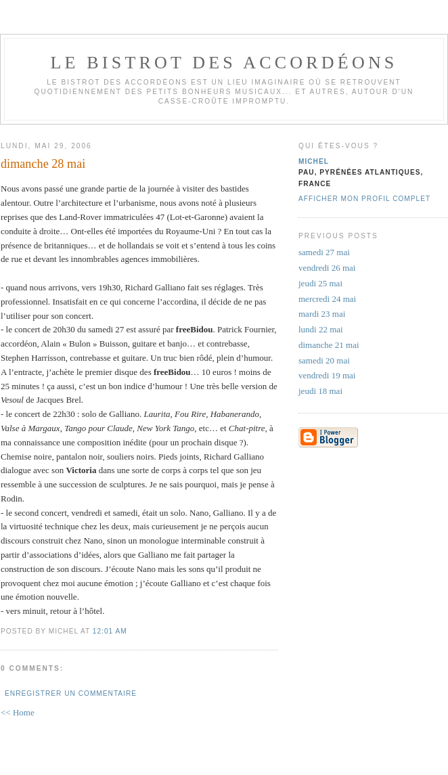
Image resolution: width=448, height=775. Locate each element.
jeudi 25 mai (320, 283)
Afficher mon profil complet (364, 198)
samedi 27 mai (324, 252)
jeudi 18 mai (320, 391)
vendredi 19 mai (326, 375)
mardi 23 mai (321, 314)
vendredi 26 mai (326, 268)
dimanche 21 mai (328, 345)
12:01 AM (110, 631)
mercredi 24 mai (327, 299)
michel (313, 161)
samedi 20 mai (324, 360)
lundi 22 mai (320, 329)
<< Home (18, 712)
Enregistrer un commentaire (71, 693)
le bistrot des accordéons (223, 62)
